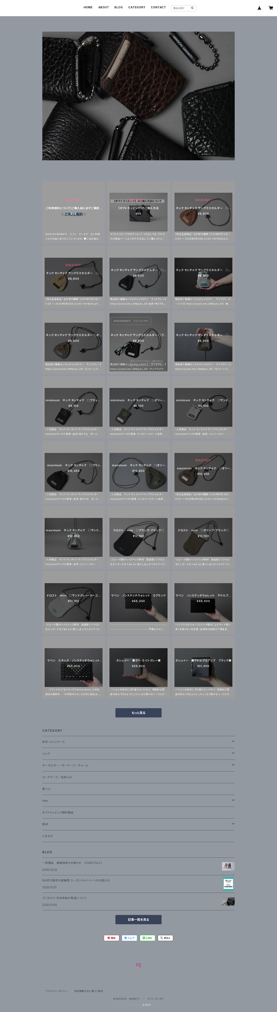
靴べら (46, 789)
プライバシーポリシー (56, 991)
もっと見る (138, 713)
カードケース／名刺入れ (58, 777)
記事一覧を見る (138, 920)
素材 (45, 824)
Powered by (138, 1005)
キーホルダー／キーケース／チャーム (65, 765)
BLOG (118, 7)
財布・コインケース (53, 741)
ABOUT (103, 7)
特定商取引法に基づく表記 (88, 991)
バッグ (46, 753)
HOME (88, 7)
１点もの (47, 836)
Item (45, 800)
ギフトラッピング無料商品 (58, 812)
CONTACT (158, 7)
